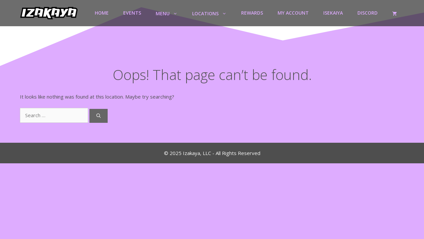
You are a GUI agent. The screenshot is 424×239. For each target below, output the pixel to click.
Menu (170, 13)
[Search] (98, 116)
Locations (213, 13)
